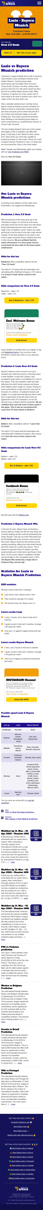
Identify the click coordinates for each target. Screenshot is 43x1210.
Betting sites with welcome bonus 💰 (21, 1135)
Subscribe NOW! (21, 699)
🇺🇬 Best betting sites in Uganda (22, 1165)
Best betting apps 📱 (21, 1131)
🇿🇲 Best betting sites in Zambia (21, 1174)
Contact (11, 1197)
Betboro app (24, 515)
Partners (31, 1197)
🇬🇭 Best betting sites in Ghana (21, 1157)
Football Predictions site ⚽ (21, 1122)
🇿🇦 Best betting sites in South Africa (21, 1170)
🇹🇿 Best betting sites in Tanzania (21, 1161)
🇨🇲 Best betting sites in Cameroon (21, 1178)
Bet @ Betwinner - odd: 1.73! (21, 300)
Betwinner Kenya (12, 352)
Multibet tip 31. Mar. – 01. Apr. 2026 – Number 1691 (15, 871)
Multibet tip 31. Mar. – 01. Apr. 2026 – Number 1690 (15, 907)
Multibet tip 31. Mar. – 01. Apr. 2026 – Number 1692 (15, 832)
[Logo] (8, 3)
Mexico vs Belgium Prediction (11, 987)
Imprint (15, 1195)
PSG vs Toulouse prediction (10, 948)
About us (17, 1197)
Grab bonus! (21, 340)
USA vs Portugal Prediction (10, 1072)
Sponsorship (24, 1197)
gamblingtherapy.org (29, 1200)
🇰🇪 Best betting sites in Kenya (21, 1153)
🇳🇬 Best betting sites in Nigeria (21, 1148)
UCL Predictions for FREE (18, 152)
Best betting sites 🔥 (21, 1126)
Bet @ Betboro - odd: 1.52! (21, 466)
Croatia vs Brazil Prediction (10, 1030)
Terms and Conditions (24, 1195)
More (13, 862)
